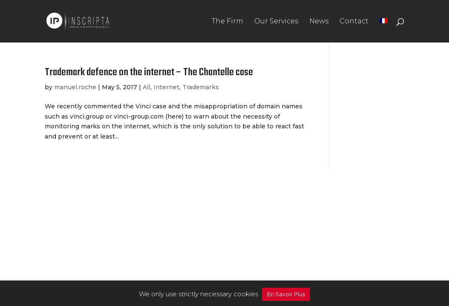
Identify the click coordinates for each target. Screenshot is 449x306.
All (146, 87)
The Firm (227, 21)
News (318, 21)
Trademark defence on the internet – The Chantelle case (149, 72)
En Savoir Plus (286, 294)
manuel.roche (75, 87)
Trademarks (200, 87)
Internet (166, 87)
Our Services (276, 21)
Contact (354, 21)
